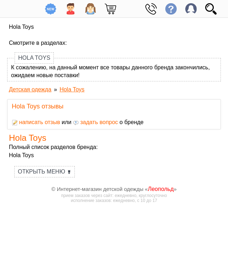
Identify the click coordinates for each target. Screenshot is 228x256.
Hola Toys (34, 58)
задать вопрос (95, 122)
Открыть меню (44, 172)
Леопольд (161, 189)
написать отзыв (36, 122)
